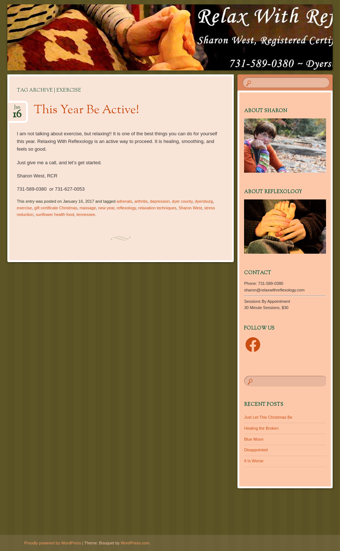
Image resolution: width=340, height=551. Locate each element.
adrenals (124, 201)
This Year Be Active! (86, 110)
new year (106, 208)
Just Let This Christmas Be (268, 417)
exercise (24, 208)
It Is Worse (253, 461)
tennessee (85, 214)
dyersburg (204, 201)
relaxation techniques (157, 208)
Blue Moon (254, 439)
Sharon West (190, 208)
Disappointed (256, 450)
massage (87, 208)
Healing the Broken (261, 428)
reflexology (126, 208)
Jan (17, 109)
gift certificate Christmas (55, 208)
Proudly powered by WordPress (52, 543)
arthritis (141, 201)
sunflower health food (55, 214)
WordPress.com (135, 543)
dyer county (182, 201)
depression (160, 201)
